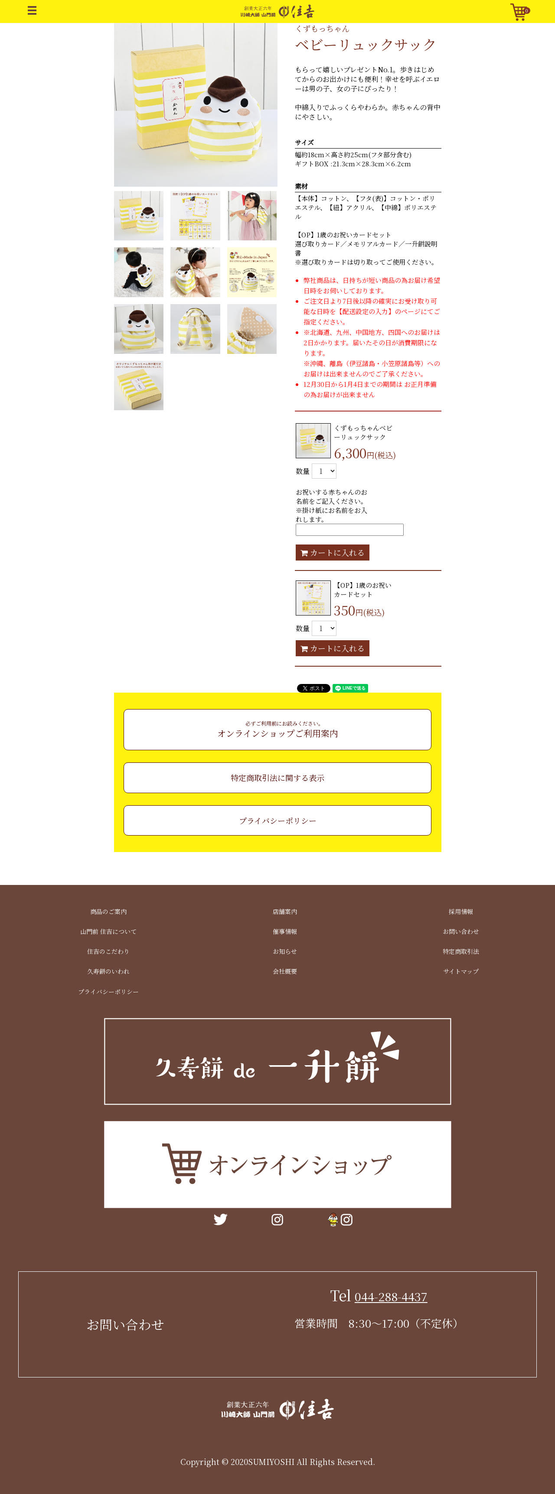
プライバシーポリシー (278, 820)
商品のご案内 (108, 911)
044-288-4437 (391, 1296)
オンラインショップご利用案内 (277, 729)
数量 (303, 471)
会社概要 (285, 971)
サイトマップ (461, 971)
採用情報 (461, 911)
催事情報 (285, 931)
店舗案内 (285, 911)
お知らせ (285, 951)
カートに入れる (332, 552)
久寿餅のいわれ (108, 971)
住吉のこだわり (108, 951)
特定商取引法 (461, 951)
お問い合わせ (461, 931)
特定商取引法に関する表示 (277, 777)
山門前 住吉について (108, 931)
